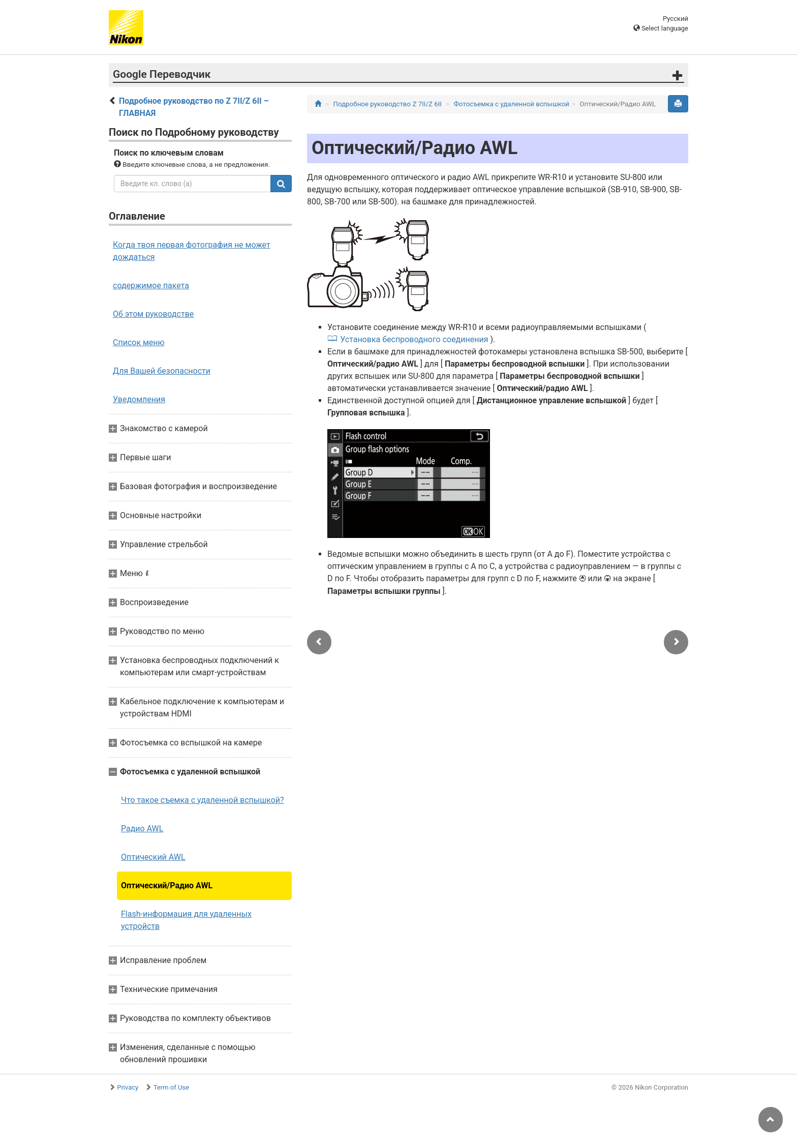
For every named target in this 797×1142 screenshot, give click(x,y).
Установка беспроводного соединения (414, 339)
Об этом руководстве (153, 314)
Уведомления (139, 399)
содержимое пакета (151, 285)
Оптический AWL (153, 857)
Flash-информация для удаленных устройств (186, 920)
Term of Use (171, 1087)
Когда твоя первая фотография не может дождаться (191, 251)
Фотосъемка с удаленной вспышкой (512, 104)
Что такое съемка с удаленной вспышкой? (202, 800)
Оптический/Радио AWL (166, 885)
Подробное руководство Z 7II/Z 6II (387, 104)
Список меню (139, 342)
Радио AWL (142, 828)
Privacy (127, 1087)
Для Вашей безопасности (161, 371)
